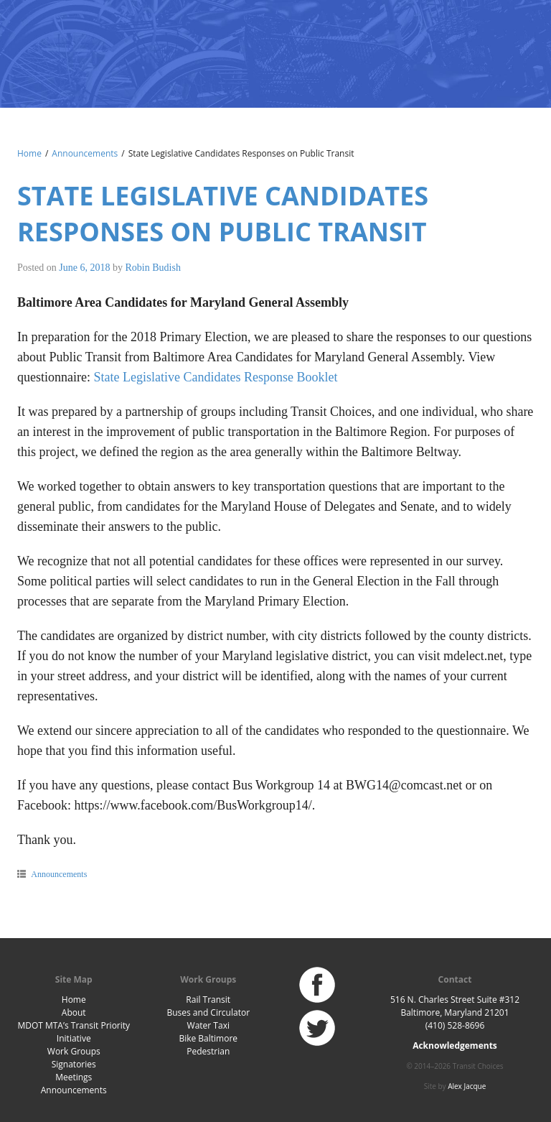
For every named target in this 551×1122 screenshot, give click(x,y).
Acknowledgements (455, 1045)
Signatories (74, 1064)
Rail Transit (208, 999)
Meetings (73, 1077)
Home (29, 153)
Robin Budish (153, 267)
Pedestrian (208, 1051)
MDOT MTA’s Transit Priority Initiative (73, 1031)
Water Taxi (208, 1025)
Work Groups (73, 1051)
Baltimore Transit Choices (63, 46)
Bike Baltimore (208, 1038)
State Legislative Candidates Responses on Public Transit (222, 213)
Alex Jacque (467, 1086)
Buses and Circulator (208, 1012)
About (74, 1012)
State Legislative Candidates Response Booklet (215, 377)
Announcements (85, 153)
